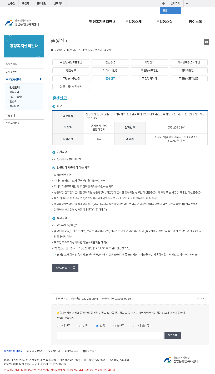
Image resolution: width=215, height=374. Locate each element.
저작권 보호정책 (35, 351)
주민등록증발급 (71, 78)
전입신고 (71, 70)
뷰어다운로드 (90, 351)
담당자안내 (54, 351)
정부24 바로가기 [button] (65, 267)
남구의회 (58, 3)
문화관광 (41, 3)
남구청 (11, 3)
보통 (100, 325)
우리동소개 (133, 22)
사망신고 (149, 62)
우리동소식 (164, 22)
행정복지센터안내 (102, 22)
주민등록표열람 (149, 70)
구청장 (25, 3)
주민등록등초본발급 (71, 62)
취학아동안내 (188, 70)
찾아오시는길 (71, 351)
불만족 (118, 325)
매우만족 (64, 325)
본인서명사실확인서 (71, 86)
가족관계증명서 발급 (188, 62)
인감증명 (110, 62)
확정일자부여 (149, 78)
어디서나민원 (110, 70)
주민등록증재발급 (189, 78)
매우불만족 (141, 325)
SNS (165, 10)
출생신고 (110, 78)
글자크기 (175, 3)
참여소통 (195, 22)
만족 (83, 325)
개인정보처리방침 (13, 351)
